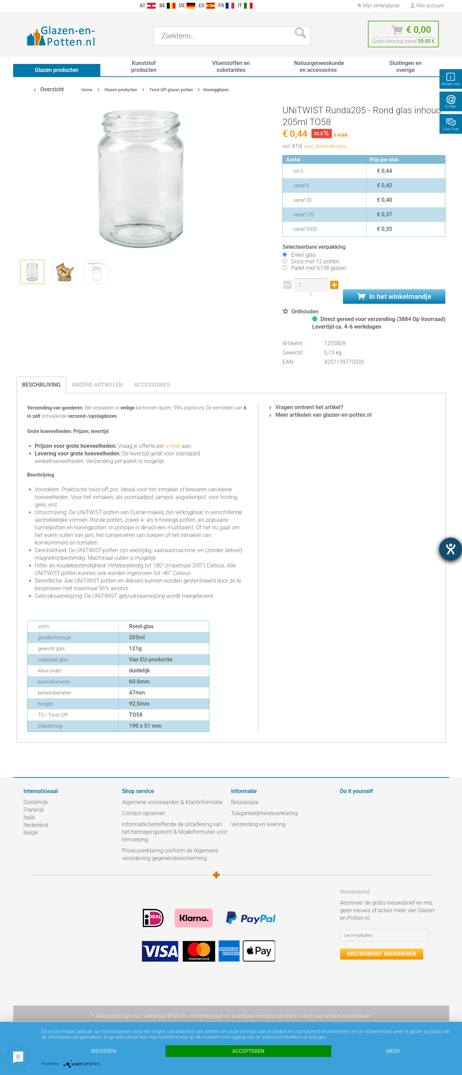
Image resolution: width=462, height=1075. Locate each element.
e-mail (172, 446)
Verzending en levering (258, 824)
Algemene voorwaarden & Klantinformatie (172, 802)
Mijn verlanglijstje (378, 5)
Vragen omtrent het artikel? (306, 407)
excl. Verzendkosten (326, 146)
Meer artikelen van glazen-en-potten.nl (320, 415)
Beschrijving (41, 384)
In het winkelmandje (394, 296)
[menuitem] (27, 5)
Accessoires (152, 384)
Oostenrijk (36, 802)
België (31, 832)
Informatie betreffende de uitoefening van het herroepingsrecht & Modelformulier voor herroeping (174, 832)
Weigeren (103, 1051)
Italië (29, 817)
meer (393, 1051)
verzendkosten (205, 1016)
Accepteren (248, 1051)
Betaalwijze (245, 802)
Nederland (36, 825)
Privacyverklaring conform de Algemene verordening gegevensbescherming (170, 854)
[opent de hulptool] (450, 549)
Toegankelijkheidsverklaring (264, 813)
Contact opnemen (143, 813)
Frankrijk (34, 810)
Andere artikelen (97, 384)
